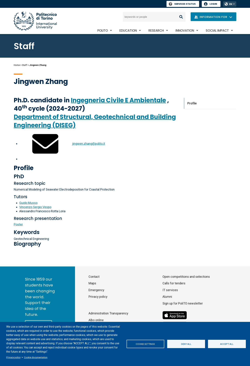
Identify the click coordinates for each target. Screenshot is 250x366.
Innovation (185, 30)
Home (17, 65)
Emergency (96, 290)
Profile (24, 168)
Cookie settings (145, 344)
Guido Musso (28, 203)
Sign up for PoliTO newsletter (182, 303)
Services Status (182, 4)
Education (128, 30)
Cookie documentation (35, 357)
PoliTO (102, 30)
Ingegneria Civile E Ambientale (118, 100)
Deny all (186, 344)
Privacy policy (13, 357)
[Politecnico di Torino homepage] (35, 20)
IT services (170, 290)
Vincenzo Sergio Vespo (35, 207)
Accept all (227, 344)
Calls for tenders (173, 283)
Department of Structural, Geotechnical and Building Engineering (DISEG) (95, 121)
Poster (18, 224)
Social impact (217, 30)
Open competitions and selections (186, 276)
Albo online (96, 320)
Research (156, 30)
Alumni (167, 296)
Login (213, 4)
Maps (92, 283)
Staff (24, 65)
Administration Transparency (108, 313)
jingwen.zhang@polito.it (88, 143)
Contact (94, 276)
